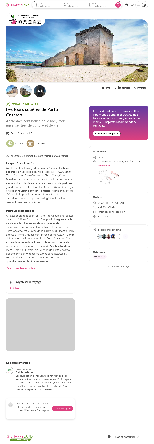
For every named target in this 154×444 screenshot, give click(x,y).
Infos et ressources (127, 437)
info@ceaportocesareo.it (109, 211)
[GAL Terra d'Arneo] (9, 370)
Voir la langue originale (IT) (58, 155)
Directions (104, 165)
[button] (48, 4)
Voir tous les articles (21, 268)
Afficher (16, 288)
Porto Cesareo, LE (19, 133)
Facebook (100, 216)
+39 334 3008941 (105, 207)
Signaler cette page (118, 266)
